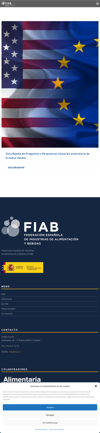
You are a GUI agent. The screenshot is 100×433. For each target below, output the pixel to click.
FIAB (3, 294)
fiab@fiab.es (15, 351)
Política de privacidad (56, 429)
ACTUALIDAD (7, 314)
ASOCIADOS (6, 299)
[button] (95, 386)
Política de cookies (41, 429)
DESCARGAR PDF (16, 167)
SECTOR (4, 304)
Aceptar (50, 407)
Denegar (50, 415)
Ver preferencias (50, 423)
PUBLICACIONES (8, 309)
